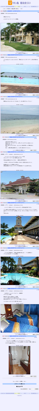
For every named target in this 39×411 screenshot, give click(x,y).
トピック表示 (23, 6)
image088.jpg (20, 93)
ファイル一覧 (29, 6)
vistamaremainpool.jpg (20, 244)
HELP (5, 6)
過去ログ (36, 6)
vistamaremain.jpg (20, 199)
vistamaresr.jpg (19, 374)
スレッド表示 (17, 6)
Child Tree (19, 395)
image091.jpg (20, 51)
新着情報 (12, 6)
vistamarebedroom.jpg (20, 333)
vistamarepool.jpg (20, 285)
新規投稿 (8, 6)
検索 (33, 6)
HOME (2, 6)
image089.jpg (20, 134)
